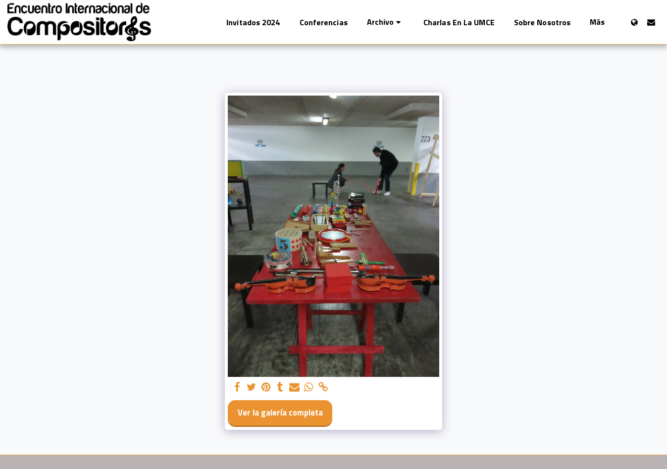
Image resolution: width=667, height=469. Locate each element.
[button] (385, 22)
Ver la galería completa (280, 412)
